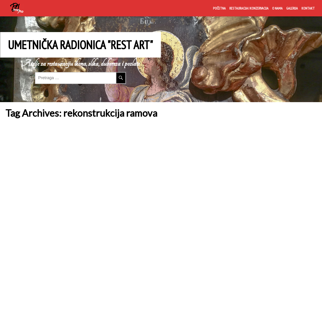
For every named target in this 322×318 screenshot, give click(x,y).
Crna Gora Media (228, 310)
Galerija (292, 8)
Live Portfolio (266, 310)
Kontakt (308, 8)
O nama (277, 8)
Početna (219, 8)
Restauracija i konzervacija (249, 8)
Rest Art (14, 161)
